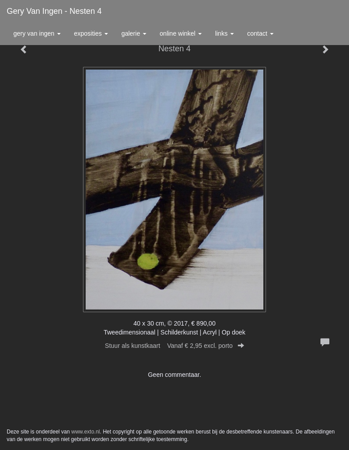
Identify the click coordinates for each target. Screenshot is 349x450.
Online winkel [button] (181, 33)
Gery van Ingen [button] (37, 33)
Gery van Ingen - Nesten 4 (54, 11)
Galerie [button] (133, 33)
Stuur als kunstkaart (174, 345)
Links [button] (224, 33)
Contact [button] (260, 33)
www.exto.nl (85, 432)
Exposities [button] (91, 33)
